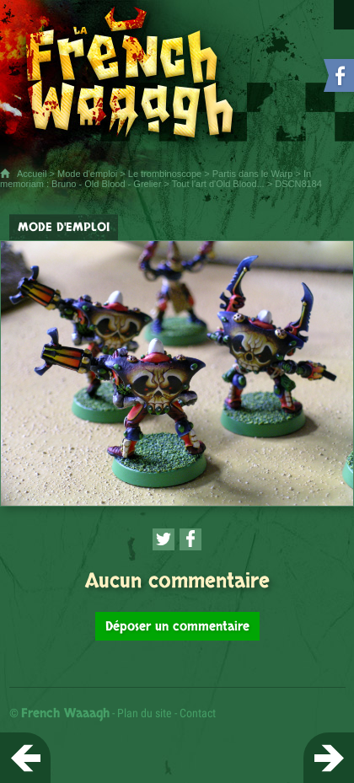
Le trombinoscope (164, 174)
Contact (198, 713)
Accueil (31, 174)
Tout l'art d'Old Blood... (218, 184)
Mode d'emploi (87, 174)
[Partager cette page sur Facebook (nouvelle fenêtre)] (190, 539)
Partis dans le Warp (252, 174)
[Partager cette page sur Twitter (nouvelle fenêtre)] (163, 539)
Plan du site (144, 713)
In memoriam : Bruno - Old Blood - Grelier (155, 179)
